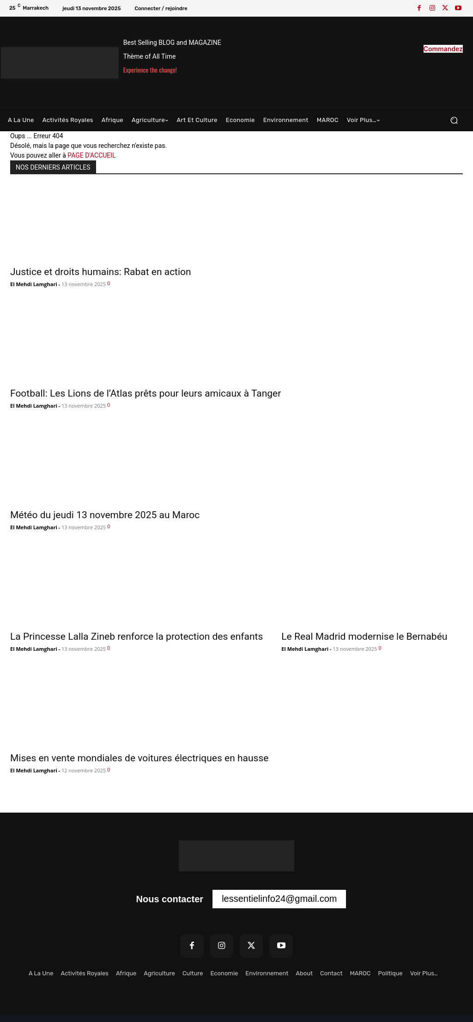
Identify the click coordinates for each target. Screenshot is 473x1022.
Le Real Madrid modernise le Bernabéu (364, 636)
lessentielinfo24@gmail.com (279, 898)
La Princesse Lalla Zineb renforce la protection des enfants (136, 636)
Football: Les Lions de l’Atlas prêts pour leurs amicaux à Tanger (145, 393)
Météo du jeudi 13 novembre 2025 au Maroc (105, 514)
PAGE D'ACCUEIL (91, 155)
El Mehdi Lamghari (33, 284)
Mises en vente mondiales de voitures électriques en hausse (139, 758)
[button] (454, 120)
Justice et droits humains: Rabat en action (100, 271)
